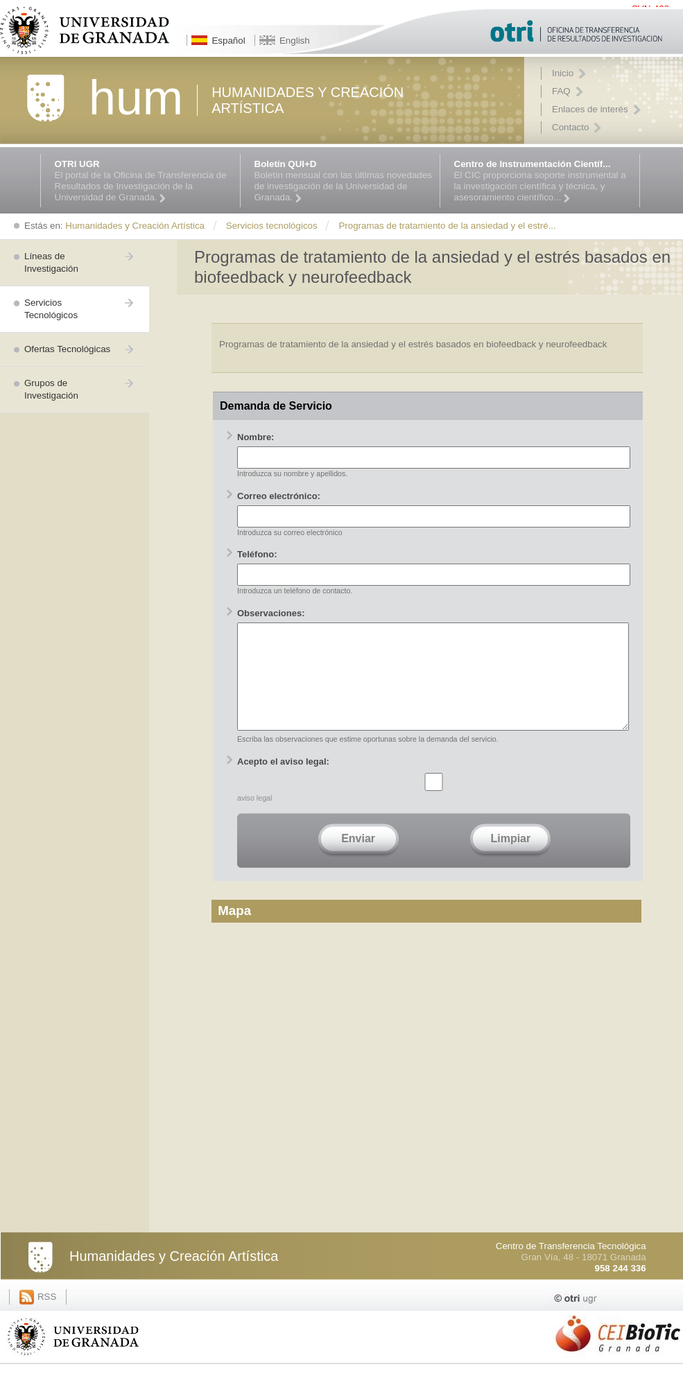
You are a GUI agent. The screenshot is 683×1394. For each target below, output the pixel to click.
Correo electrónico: (278, 496)
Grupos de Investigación (51, 389)
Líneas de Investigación (51, 262)
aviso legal (254, 818)
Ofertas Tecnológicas (67, 349)
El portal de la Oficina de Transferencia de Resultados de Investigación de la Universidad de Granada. (144, 181)
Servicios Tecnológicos (51, 308)
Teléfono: (257, 554)
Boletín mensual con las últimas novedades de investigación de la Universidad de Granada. (343, 181)
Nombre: (255, 437)
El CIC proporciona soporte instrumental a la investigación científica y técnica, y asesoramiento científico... (543, 181)
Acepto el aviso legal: (283, 782)
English (294, 40)
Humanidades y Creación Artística (173, 1276)
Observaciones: (271, 613)
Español (228, 40)
